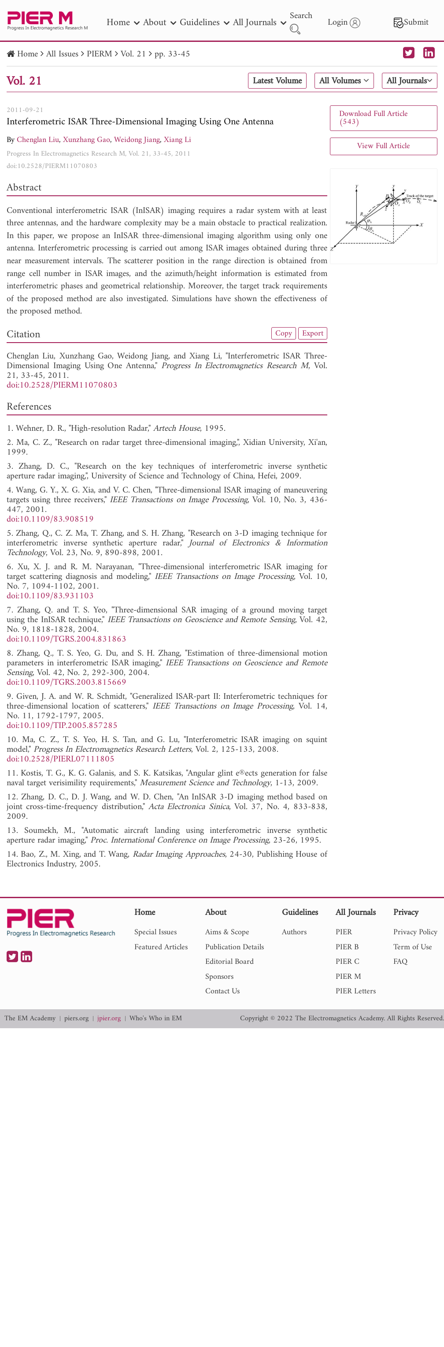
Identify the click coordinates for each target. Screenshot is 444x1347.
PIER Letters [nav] (356, 991)
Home (27, 54)
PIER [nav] (344, 932)
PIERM (99, 54)
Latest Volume (277, 81)
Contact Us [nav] (222, 991)
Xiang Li (177, 140)
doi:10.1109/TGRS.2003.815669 (66, 682)
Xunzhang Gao (86, 140)
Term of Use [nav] (412, 947)
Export (312, 333)
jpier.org (109, 1019)
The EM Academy (30, 1019)
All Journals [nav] (259, 22)
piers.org (76, 1019)
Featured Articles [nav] (161, 947)
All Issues (62, 54)
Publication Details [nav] (234, 947)
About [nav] (159, 22)
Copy (283, 333)
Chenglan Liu (38, 140)
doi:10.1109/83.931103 (50, 596)
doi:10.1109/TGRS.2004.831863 (66, 639)
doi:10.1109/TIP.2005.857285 (62, 726)
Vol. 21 (133, 54)
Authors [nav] (294, 932)
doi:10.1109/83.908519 (50, 519)
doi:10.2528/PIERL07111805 (61, 759)
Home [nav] (123, 22)
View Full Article (383, 146)
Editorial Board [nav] (229, 962)
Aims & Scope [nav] (227, 932)
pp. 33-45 (172, 54)
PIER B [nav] (347, 947)
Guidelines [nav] (204, 22)
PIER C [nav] (347, 962)
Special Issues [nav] (155, 932)
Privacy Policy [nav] (415, 932)
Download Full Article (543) (373, 118)
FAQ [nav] (400, 962)
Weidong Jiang (137, 140)
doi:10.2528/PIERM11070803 (52, 166)
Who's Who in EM (156, 1019)
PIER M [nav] (348, 977)
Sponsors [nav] (219, 977)
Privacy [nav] (405, 913)
